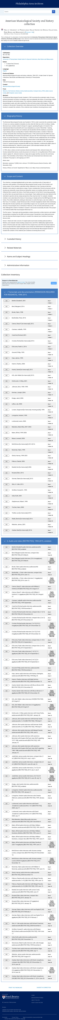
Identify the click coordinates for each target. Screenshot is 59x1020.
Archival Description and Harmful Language (15, 1018)
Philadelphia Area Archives (29, 3)
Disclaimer (4, 1017)
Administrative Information (18, 265)
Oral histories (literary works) (16, 91)
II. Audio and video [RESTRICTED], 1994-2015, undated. (29, 541)
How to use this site (37, 1002)
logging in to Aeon (21, 282)
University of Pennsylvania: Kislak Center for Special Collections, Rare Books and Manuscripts (28, 59)
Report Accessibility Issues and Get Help (32, 1017)
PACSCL (4, 1007)
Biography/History (14, 116)
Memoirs (5, 91)
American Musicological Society (11, 86)
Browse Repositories (37, 997)
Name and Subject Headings (18, 256)
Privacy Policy (15, 1017)
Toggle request (7, 300)
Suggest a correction (44, 987)
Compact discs (37, 91)
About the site (35, 1000)
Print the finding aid (15, 987)
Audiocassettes (28, 91)
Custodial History (14, 239)
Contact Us (29, 32)
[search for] (28, 11)
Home (33, 995)
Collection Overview (15, 46)
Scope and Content (15, 176)
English (5, 71)
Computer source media (15, 93)
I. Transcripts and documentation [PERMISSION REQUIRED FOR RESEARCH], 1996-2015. (29, 293)
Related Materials (14, 248)
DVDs (43, 91)
